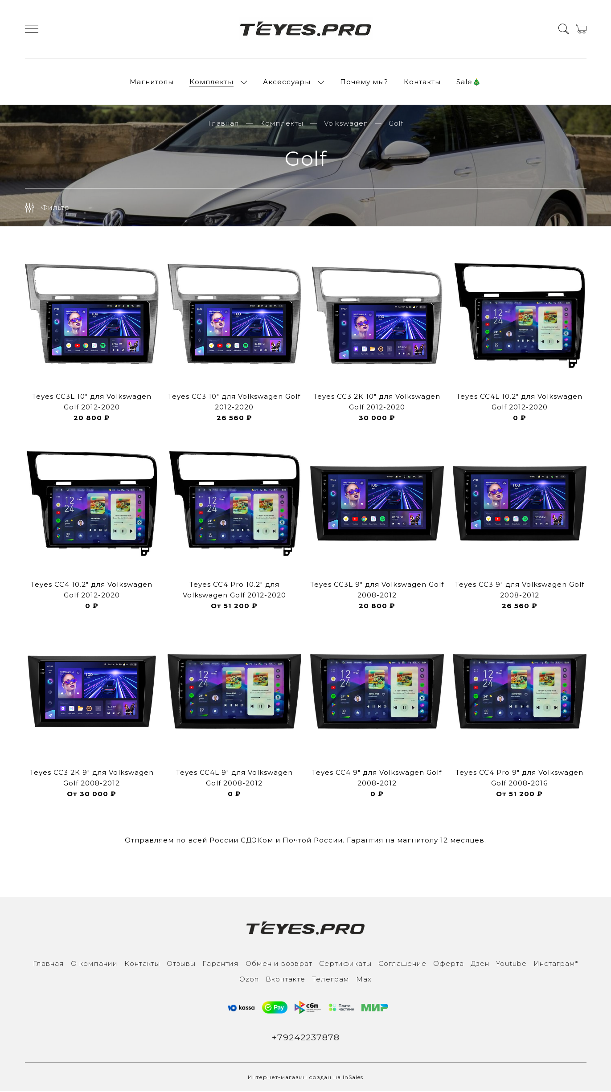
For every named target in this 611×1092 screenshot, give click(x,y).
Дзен (480, 964)
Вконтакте (285, 980)
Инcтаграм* (555, 964)
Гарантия (220, 964)
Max (364, 980)
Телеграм (330, 980)
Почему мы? (364, 82)
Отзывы (181, 964)
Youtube (511, 964)
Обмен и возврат (279, 964)
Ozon (249, 980)
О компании (94, 964)
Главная (223, 124)
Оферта (448, 964)
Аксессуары (287, 82)
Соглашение (402, 964)
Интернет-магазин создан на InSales (305, 1078)
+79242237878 (305, 1038)
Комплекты (211, 82)
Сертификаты (345, 964)
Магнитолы (152, 82)
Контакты (422, 82)
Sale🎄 (468, 82)
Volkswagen (346, 124)
